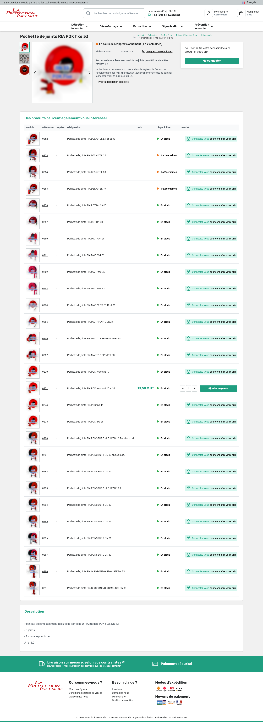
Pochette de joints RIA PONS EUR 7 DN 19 (89, 521)
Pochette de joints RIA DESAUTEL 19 (86, 188)
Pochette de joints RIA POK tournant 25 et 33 (91, 388)
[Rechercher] (114, 13)
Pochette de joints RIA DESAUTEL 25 (86, 155)
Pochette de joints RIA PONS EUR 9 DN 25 (89, 538)
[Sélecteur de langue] (249, 2)
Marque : (125, 51)
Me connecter (212, 60)
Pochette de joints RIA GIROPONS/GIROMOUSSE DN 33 (96, 588)
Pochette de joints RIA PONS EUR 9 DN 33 (89, 554)
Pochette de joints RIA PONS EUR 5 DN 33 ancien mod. (96, 455)
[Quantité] (188, 388)
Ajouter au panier (218, 388)
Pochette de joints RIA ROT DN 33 (85, 222)
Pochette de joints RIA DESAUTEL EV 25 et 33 (91, 138)
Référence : (101, 51)
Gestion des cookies (122, 700)
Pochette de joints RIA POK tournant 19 (88, 371)
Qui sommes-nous (78, 696)
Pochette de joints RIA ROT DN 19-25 (86, 205)
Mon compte (118, 696)
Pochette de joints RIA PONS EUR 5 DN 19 (89, 471)
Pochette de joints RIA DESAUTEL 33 (86, 172)
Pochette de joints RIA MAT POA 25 (86, 238)
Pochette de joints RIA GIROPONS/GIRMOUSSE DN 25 (96, 571)
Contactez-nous (120, 692)
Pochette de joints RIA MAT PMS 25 (86, 272)
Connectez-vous (200, 138)
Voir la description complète (114, 81)
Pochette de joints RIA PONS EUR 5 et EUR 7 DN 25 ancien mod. (100, 438)
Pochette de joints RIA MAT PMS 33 (86, 288)
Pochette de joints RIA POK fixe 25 (85, 421)
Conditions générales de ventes (85, 692)
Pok (131, 51)
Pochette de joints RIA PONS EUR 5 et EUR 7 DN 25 (94, 488)
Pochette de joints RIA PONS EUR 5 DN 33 (89, 504)
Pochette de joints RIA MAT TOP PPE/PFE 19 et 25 (93, 338)
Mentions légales (78, 689)
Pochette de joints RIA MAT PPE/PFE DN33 (90, 321)
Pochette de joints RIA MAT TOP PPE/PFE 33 (91, 355)
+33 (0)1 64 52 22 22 (166, 14)
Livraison (117, 689)
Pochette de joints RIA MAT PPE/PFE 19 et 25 (91, 305)
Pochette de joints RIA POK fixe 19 (85, 405)
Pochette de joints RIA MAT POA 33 (86, 255)
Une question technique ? (159, 51)
